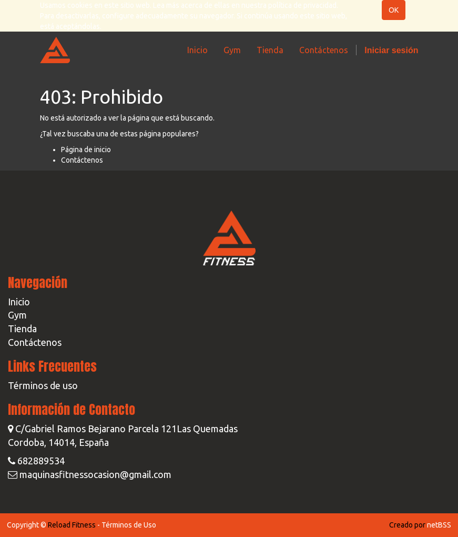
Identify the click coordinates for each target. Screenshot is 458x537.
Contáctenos (82, 160)
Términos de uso (43, 385)
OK (394, 10)
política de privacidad (302, 5)
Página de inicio (86, 149)
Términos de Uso (128, 525)
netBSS (439, 525)
